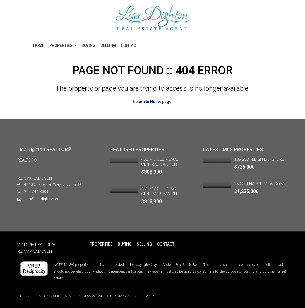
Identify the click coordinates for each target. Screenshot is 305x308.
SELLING (108, 45)
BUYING (88, 45)
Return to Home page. (152, 101)
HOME (38, 45)
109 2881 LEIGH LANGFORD (259, 159)
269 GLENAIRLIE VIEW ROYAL (260, 183)
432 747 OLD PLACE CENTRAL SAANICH (159, 162)
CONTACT (129, 45)
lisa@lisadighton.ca (42, 199)
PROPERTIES (61, 45)
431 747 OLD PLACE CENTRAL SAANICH (159, 191)
